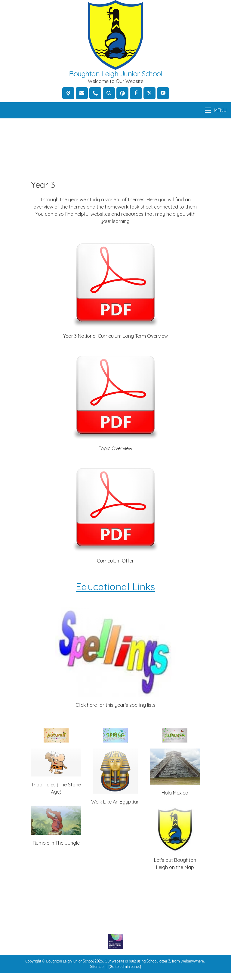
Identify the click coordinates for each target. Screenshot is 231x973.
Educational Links (115, 587)
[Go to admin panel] (125, 966)
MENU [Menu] (215, 110)
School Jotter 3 (158, 961)
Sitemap (97, 966)
